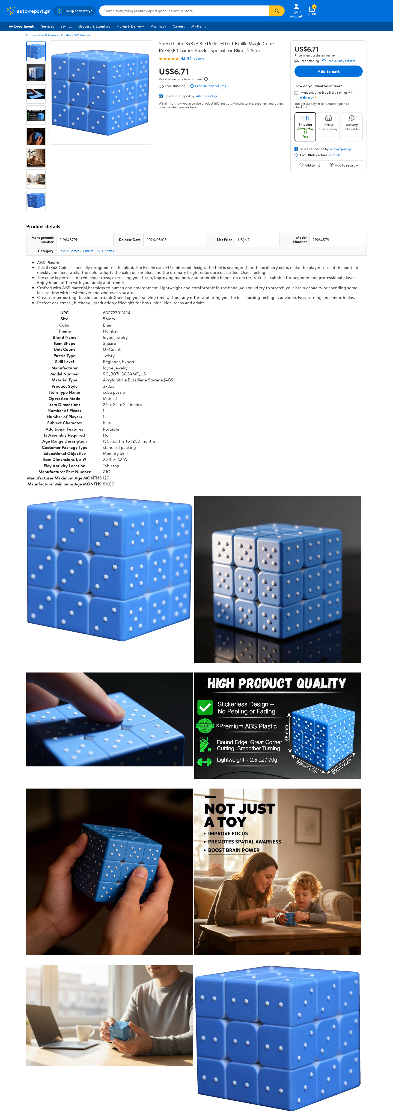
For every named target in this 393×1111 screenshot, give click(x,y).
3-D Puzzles (82, 35)
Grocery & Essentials (94, 26)
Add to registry (343, 165)
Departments (22, 26)
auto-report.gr (206, 95)
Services (47, 26)
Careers (179, 26)
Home (30, 35)
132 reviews (195, 59)
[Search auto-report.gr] (184, 10)
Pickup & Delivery (130, 26)
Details (335, 155)
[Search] (277, 10)
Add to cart (329, 71)
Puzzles (66, 35)
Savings (66, 26)
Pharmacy (158, 26)
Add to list (309, 165)
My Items (198, 26)
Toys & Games (48, 35)
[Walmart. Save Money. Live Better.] (27, 11)
